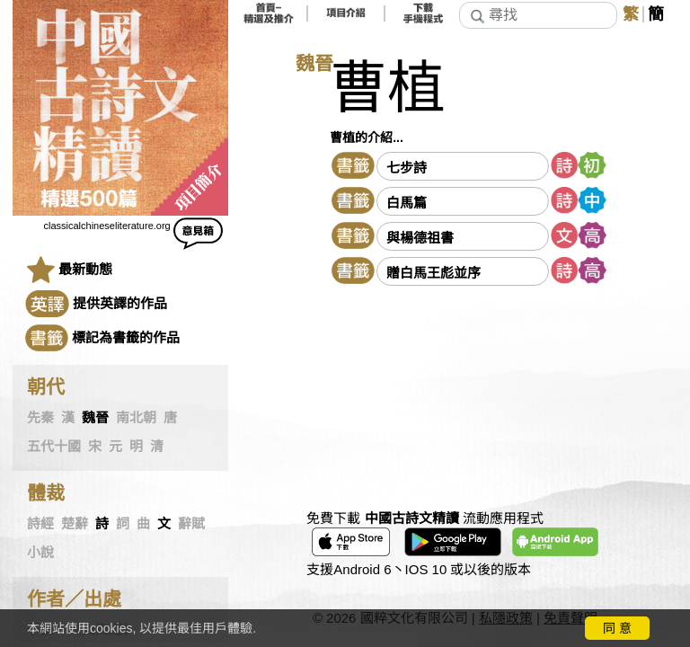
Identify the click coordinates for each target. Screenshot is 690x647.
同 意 (617, 628)
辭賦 (191, 524)
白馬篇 (406, 202)
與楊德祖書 (420, 237)
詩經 (40, 524)
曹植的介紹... (366, 137)
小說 (40, 552)
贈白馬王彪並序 (433, 272)
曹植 (387, 88)
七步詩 (406, 167)
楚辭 (74, 524)
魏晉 (95, 418)
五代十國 (54, 446)
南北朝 (136, 418)
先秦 (40, 418)
